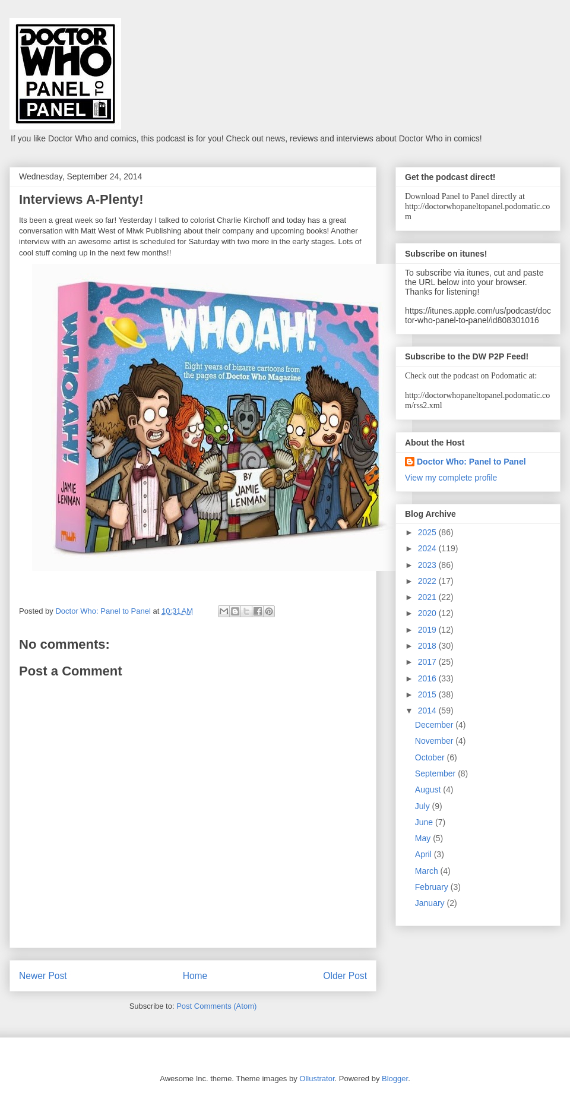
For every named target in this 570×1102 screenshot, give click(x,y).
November (435, 741)
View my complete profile (451, 477)
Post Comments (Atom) (216, 1006)
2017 (428, 662)
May (424, 838)
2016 (428, 678)
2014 (428, 710)
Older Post (345, 976)
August (429, 789)
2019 (428, 629)
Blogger (395, 1078)
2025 (428, 532)
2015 (428, 694)
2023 (428, 565)
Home (195, 976)
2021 (428, 597)
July (423, 806)
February (433, 887)
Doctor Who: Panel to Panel (471, 461)
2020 (428, 613)
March (428, 871)
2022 (428, 581)
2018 (428, 646)
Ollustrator (316, 1078)
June (425, 822)
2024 (428, 548)
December (435, 725)
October (431, 757)
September (436, 773)
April (424, 854)
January (431, 903)
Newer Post (43, 976)
